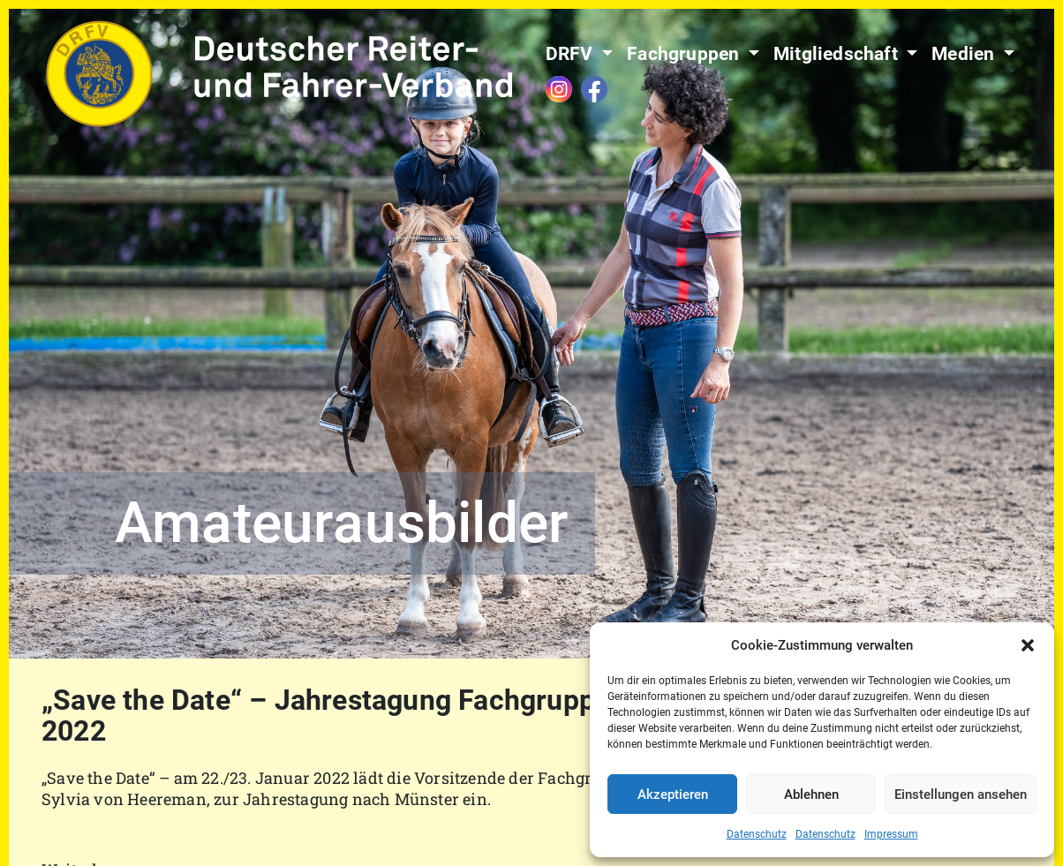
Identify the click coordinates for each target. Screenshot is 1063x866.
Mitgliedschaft (837, 53)
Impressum (891, 834)
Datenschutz (757, 834)
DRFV (572, 53)
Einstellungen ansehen (960, 794)
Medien (965, 53)
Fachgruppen (685, 53)
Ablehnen (811, 794)
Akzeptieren (672, 794)
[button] (1028, 645)
